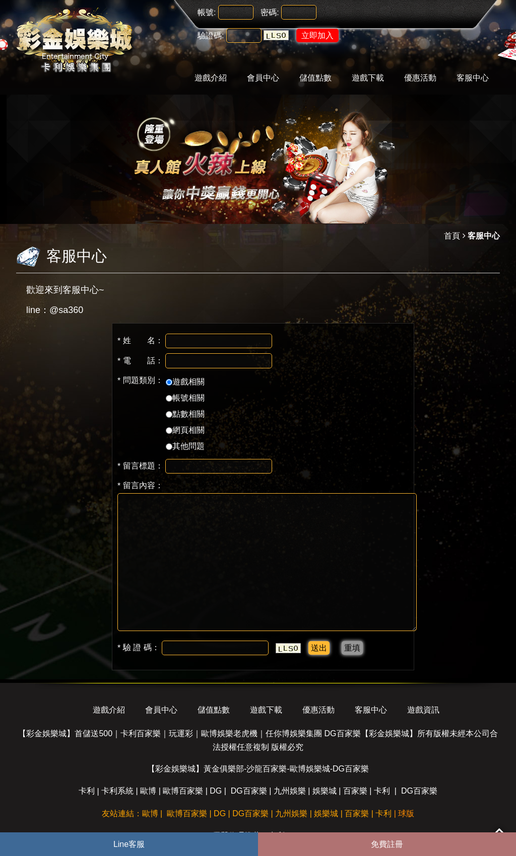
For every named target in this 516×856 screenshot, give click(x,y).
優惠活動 (420, 77)
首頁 (452, 235)
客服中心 (473, 77)
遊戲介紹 (211, 77)
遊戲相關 (185, 381)
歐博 (148, 791)
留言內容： (140, 485)
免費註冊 (387, 844)
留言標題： (140, 466)
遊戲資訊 (423, 710)
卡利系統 (117, 791)
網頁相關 (185, 430)
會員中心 (263, 77)
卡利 (87, 791)
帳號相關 (185, 398)
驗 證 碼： (138, 647)
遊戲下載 (368, 77)
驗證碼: (211, 35)
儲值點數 (315, 77)
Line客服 (129, 844)
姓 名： (140, 340)
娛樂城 (324, 791)
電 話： (140, 360)
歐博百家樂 (183, 791)
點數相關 (185, 414)
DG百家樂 (249, 791)
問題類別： (140, 380)
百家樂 (355, 791)
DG (216, 791)
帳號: (207, 12)
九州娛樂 (290, 791)
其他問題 (185, 446)
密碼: (270, 12)
